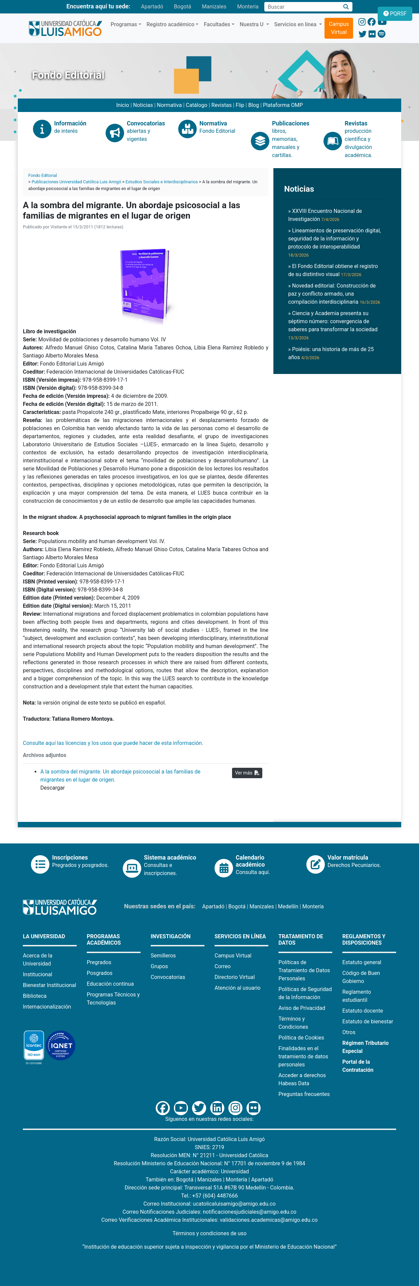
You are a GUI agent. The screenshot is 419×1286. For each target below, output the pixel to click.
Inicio (122, 105)
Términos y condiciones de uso (209, 1233)
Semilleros (163, 955)
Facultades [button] (217, 24)
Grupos (159, 966)
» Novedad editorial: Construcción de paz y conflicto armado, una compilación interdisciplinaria (334, 293)
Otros (348, 1032)
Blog (253, 105)
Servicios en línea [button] (296, 24)
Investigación (171, 936)
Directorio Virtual (235, 977)
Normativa (169, 105)
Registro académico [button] (171, 24)
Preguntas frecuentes (304, 1094)
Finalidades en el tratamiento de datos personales (303, 1056)
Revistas (222, 105)
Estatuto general (361, 962)
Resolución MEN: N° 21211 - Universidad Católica (209, 1155)
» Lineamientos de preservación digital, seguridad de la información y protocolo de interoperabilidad (334, 242)
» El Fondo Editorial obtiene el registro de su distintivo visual (333, 270)
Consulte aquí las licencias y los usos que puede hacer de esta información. (113, 743)
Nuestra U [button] (252, 24)
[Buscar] (346, 7)
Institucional (37, 974)
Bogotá (182, 6)
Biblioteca (35, 996)
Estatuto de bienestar (367, 1021)
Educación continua (110, 984)
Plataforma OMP (283, 105)
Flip (240, 105)
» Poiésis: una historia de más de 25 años (331, 353)
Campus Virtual (339, 28)
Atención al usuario (238, 988)
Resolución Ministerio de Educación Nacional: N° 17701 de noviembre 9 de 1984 (209, 1163)
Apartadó (152, 6)
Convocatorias (168, 977)
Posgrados (100, 973)
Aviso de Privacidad (301, 1008)
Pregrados (99, 962)
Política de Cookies (301, 1037)
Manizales (214, 6)
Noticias (143, 105)
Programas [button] (124, 24)
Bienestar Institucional (49, 985)
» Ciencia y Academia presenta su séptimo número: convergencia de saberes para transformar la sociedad (333, 325)
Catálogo (196, 105)
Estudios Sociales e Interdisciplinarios (161, 181)
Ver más (247, 773)
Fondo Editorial (42, 175)
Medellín (288, 906)
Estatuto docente (362, 1011)
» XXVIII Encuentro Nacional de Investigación (325, 215)
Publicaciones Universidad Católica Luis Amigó (76, 181)
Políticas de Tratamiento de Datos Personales (304, 970)
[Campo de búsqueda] (302, 7)
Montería (248, 6)
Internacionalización (47, 1007)
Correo (223, 966)
